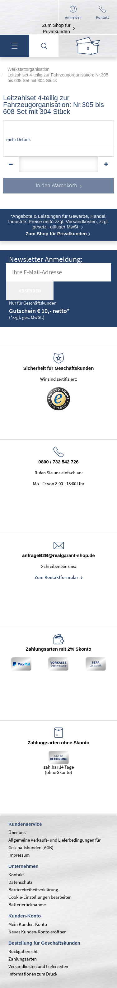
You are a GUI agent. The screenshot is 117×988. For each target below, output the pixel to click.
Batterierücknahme (27, 904)
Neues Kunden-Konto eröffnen (37, 932)
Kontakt (16, 875)
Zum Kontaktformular (57, 577)
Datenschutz (20, 882)
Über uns (17, 832)
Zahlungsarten (22, 959)
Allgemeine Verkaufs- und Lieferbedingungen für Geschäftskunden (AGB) (54, 843)
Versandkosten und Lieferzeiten (38, 966)
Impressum (19, 855)
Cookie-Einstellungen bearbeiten (40, 897)
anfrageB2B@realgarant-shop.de (58, 555)
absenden (30, 291)
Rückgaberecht (23, 951)
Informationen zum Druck (32, 974)
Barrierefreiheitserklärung (33, 890)
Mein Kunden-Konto (27, 924)
